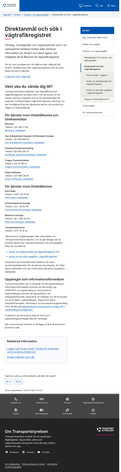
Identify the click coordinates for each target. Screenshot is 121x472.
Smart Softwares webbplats (19, 179)
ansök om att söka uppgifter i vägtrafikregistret (33, 256)
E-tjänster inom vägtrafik (17, 76)
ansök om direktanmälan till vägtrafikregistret (32, 251)
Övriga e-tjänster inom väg (20, 357)
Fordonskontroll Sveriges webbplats (23, 209)
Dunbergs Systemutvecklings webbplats (26, 154)
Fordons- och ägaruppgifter (36, 14)
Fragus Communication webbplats (22, 167)
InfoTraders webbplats (16, 197)
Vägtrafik (7, 14)
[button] (85, 5)
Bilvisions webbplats (15, 130)
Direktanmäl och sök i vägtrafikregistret (70, 14)
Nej (18, 381)
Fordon (17, 14)
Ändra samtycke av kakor (33, 464)
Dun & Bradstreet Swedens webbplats (24, 142)
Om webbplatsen (12, 464)
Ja (8, 381)
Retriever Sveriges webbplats (20, 222)
